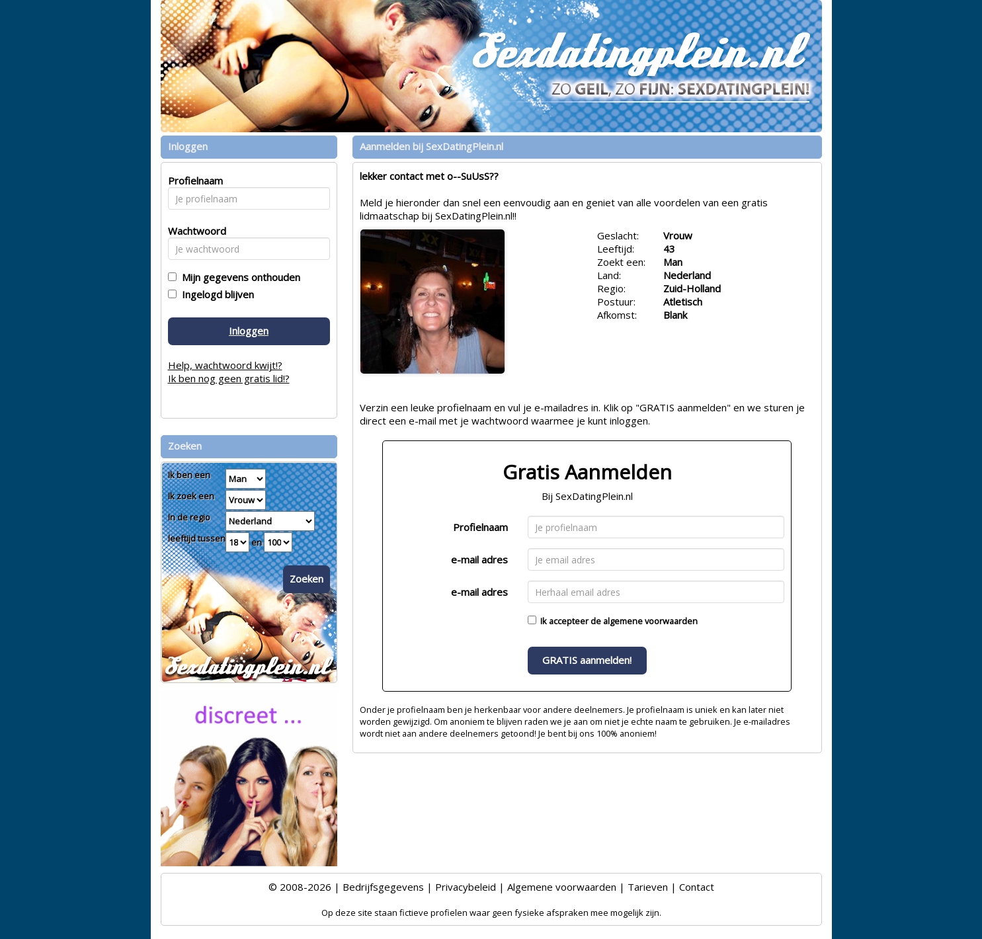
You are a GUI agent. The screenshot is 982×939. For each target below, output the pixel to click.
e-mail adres (479, 559)
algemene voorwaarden (650, 621)
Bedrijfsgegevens (383, 886)
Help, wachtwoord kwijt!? (225, 365)
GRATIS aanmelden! (587, 660)
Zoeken (306, 578)
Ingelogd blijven (215, 294)
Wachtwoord (193, 230)
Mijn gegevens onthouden (238, 277)
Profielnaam (480, 527)
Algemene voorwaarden (561, 886)
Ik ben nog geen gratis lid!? (229, 378)
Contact (696, 886)
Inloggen (248, 330)
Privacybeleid (465, 886)
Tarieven (648, 886)
